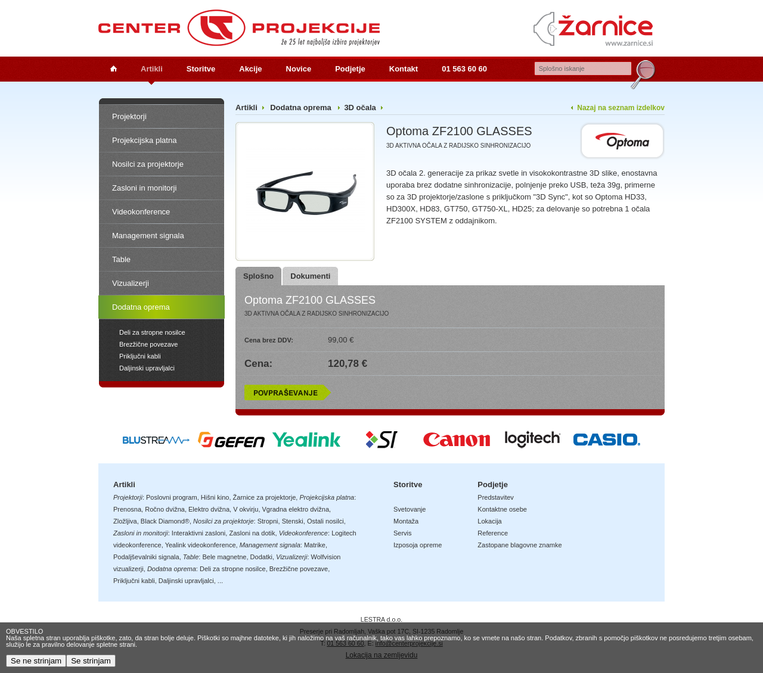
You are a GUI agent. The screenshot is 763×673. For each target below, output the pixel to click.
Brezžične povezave (148, 344)
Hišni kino (215, 497)
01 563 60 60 (464, 68)
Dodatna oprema (141, 307)
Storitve (201, 68)
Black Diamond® (165, 521)
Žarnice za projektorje (264, 497)
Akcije (250, 68)
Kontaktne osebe (502, 509)
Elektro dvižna (208, 509)
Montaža (405, 521)
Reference (492, 533)
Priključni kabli (140, 356)
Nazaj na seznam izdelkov (621, 108)
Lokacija (489, 521)
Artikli (152, 68)
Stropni (268, 521)
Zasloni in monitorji (144, 187)
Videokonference (141, 211)
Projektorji (129, 116)
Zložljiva (125, 521)
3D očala (360, 107)
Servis (402, 533)
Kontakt (403, 68)
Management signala (148, 235)
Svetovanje (409, 509)
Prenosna (127, 509)
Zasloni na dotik (252, 533)
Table (121, 259)
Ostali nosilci (325, 521)
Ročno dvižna (165, 509)
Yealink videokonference (200, 545)
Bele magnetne (224, 556)
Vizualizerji (130, 283)
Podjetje (350, 68)
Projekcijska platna (144, 140)
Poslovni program (171, 497)
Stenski (292, 521)
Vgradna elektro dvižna (296, 509)
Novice (299, 68)
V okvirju (245, 509)
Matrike (314, 545)
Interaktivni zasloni (199, 533)
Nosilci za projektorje (148, 164)
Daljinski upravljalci (147, 368)
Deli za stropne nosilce (152, 332)
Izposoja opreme (417, 545)
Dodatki (261, 556)
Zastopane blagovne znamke (519, 545)
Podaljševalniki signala (146, 556)
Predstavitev (495, 497)
